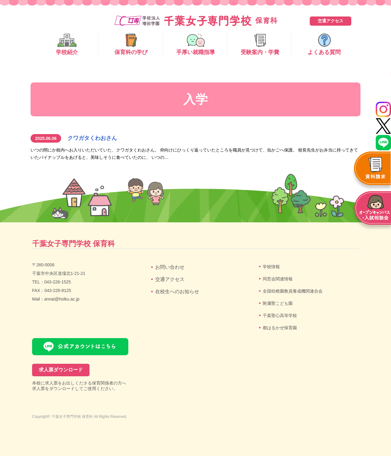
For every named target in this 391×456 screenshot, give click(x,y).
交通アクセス (330, 20)
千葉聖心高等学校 (280, 315)
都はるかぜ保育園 (280, 327)
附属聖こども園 (278, 303)
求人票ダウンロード (61, 369)
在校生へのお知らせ (177, 291)
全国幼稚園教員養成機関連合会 (293, 291)
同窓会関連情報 (278, 278)
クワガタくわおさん (92, 138)
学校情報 (271, 266)
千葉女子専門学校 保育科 (72, 416)
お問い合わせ (170, 267)
